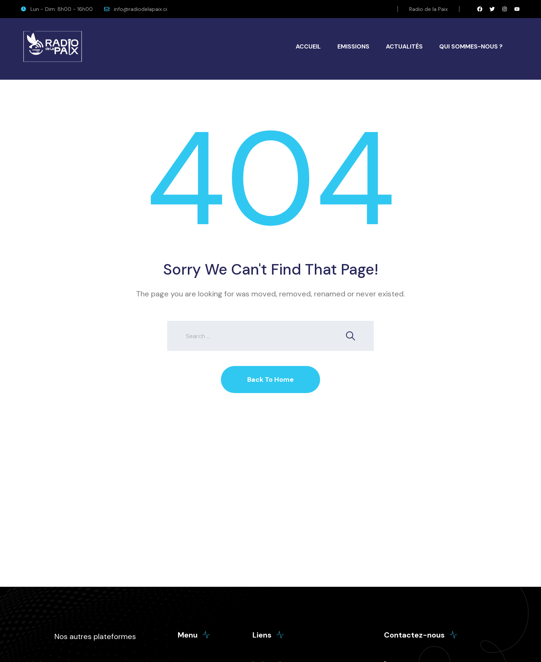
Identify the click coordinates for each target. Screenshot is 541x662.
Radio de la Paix (428, 9)
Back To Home (270, 379)
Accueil (308, 46)
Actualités (404, 46)
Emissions (353, 46)
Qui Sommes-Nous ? (471, 46)
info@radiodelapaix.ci (140, 9)
